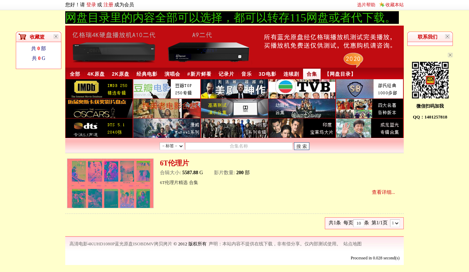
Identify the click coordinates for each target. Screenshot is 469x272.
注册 (108, 4)
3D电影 (267, 74)
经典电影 (147, 74)
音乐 (246, 74)
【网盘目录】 (340, 74)
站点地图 (352, 243)
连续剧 (291, 74)
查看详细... (383, 192)
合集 (312, 74)
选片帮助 (366, 4)
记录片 (226, 74)
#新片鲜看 (199, 74)
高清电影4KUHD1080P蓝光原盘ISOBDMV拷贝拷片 (121, 243)
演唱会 (172, 74)
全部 (75, 74)
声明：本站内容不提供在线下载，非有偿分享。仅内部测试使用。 (275, 243)
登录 (91, 4)
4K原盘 (96, 74)
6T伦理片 (174, 163)
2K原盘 (120, 74)
